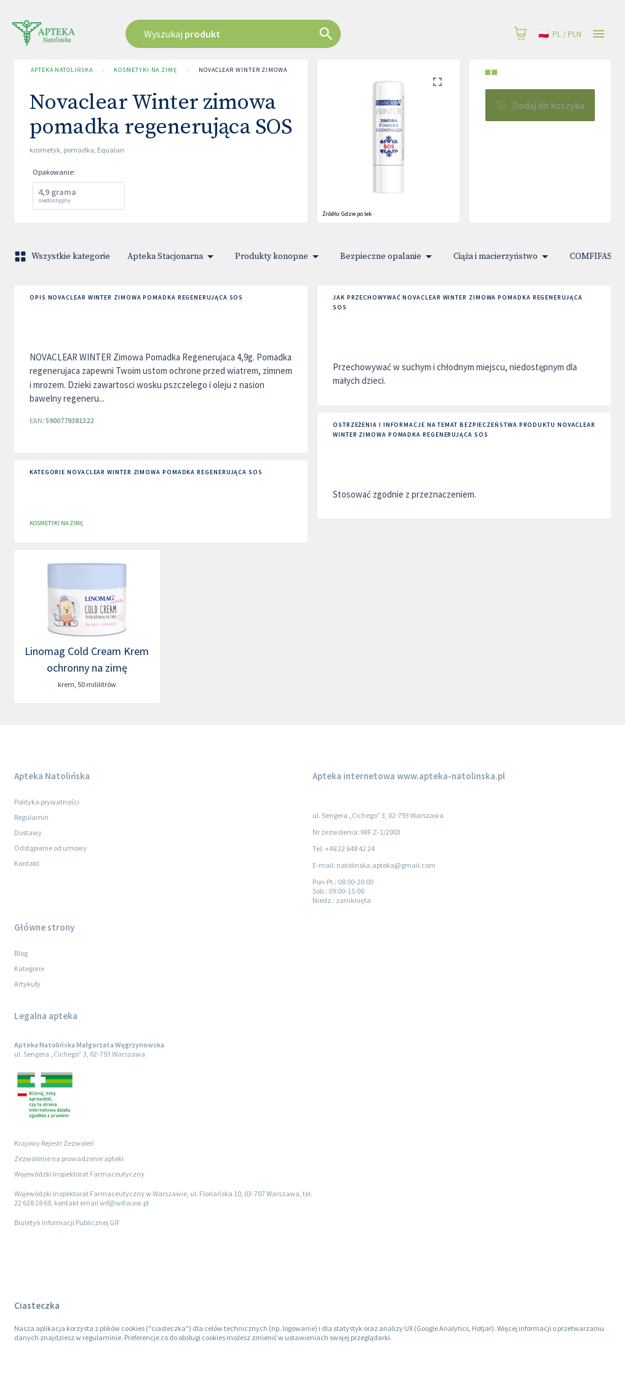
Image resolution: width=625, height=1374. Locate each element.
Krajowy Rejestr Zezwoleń (54, 1143)
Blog (21, 953)
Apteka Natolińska (61, 70)
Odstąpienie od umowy (50, 847)
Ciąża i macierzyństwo (503, 256)
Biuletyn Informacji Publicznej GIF (67, 1222)
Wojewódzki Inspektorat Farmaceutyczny (79, 1173)
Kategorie (29, 968)
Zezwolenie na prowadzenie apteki (69, 1158)
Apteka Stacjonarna (172, 256)
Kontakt (26, 863)
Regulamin (31, 817)
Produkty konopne (279, 256)
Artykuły (27, 983)
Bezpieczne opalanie (388, 256)
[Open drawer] (598, 34)
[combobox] (264, 34)
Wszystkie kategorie (63, 256)
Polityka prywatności (46, 801)
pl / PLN (559, 34)
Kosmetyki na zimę (145, 70)
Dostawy (28, 832)
